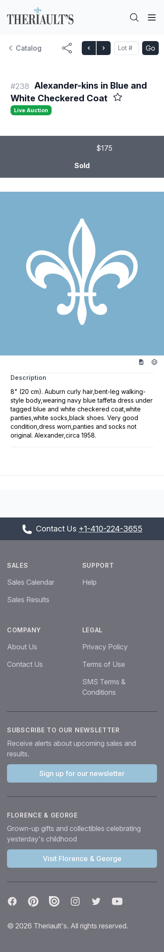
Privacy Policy (105, 646)
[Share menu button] (67, 48)
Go (150, 48)
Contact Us (25, 664)
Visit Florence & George (82, 858)
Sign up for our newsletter (82, 773)
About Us (22, 646)
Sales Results (28, 599)
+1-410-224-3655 (111, 528)
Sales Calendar (30, 582)
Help (89, 582)
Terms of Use (103, 664)
